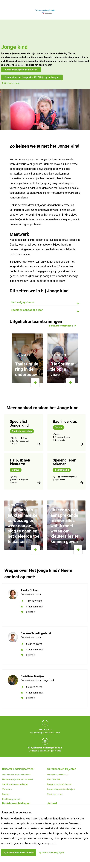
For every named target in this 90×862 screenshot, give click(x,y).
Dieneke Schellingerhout (36, 633)
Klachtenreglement (11, 799)
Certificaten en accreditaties (15, 784)
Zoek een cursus (55, 794)
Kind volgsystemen (22, 302)
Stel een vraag (11, 83)
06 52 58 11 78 (34, 687)
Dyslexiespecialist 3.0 (57, 774)
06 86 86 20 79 (34, 644)
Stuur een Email (34, 607)
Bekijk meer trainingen (61, 326)
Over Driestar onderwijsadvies (16, 774)
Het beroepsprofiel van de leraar (17, 779)
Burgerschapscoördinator (59, 784)
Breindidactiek (53, 779)
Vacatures (7, 789)
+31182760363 (34, 601)
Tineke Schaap (30, 590)
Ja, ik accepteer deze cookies (18, 852)
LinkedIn (30, 612)
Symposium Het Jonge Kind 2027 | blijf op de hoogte (32, 77)
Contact (5, 794)
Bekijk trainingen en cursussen (21, 69)
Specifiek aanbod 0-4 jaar (27, 310)
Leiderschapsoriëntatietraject (61, 789)
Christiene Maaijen (32, 676)
